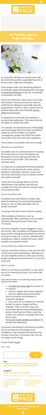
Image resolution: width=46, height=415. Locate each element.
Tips (19, 365)
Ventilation (26, 373)
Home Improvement (10, 365)
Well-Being (34, 365)
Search (35, 355)
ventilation (26, 365)
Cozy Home (24, 363)
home (36, 363)
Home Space (13, 373)
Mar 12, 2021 (5, 347)
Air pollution (7, 363)
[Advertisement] (23, 24)
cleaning (16, 363)
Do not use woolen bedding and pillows (23, 320)
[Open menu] (42, 2)
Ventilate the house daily (19, 286)
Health (30, 363)
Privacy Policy (23, 409)
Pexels (17, 342)
